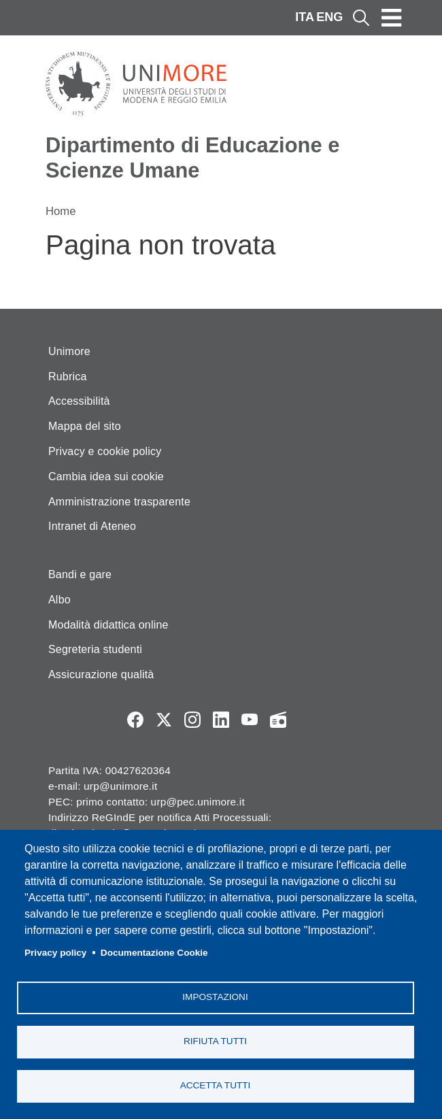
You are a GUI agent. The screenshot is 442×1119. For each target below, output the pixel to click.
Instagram (192, 720)
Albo (59, 599)
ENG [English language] (329, 17)
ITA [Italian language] (304, 17)
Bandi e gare (80, 574)
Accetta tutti (215, 1085)
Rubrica (67, 376)
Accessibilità (79, 401)
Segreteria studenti (95, 649)
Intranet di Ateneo (92, 526)
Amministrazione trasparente (119, 501)
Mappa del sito (84, 426)
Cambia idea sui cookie (106, 476)
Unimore (69, 351)
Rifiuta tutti (215, 1041)
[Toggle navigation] (392, 18)
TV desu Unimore (307, 720)
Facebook (135, 720)
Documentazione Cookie (154, 953)
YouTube (249, 720)
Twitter (164, 720)
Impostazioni (215, 997)
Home (61, 211)
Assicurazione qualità (101, 674)
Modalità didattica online (108, 625)
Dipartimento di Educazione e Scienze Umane (192, 157)
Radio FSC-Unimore (278, 720)
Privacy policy (55, 953)
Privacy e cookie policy (104, 451)
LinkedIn (221, 720)
